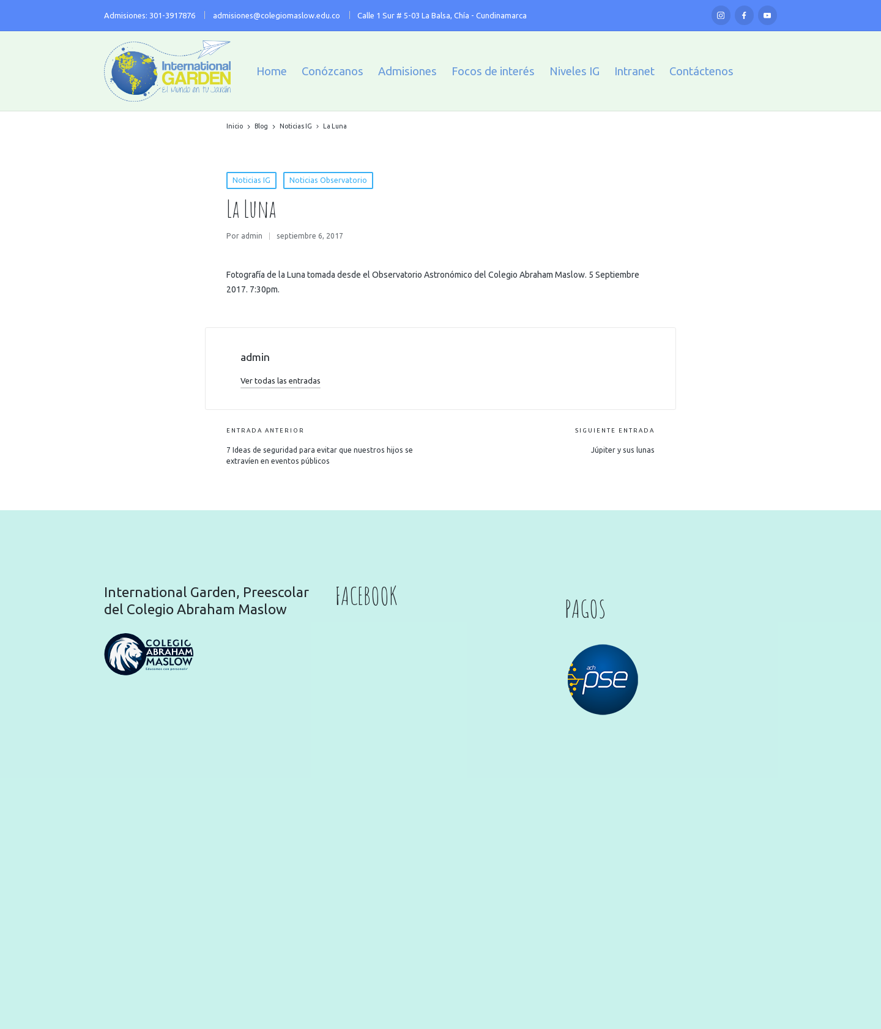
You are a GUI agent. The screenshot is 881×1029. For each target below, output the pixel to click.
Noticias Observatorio (328, 180)
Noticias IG (251, 180)
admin (255, 357)
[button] (280, 380)
